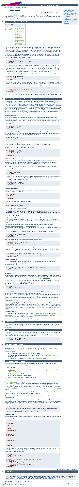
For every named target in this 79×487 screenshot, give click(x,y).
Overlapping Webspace (11, 188)
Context (48, 346)
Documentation (17, 7)
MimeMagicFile (22, 73)
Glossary (71, 2)
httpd (6, 55)
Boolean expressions (11, 259)
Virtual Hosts (67, 16)
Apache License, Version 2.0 (17, 484)
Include (14, 388)
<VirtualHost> (19, 44)
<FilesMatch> (18, 31)
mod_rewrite (22, 250)
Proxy (65, 18)
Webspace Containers (11, 158)
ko (58, 12)
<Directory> (18, 26)
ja (56, 12)
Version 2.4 (24, 7)
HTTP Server (10, 7)
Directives (64, 2)
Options (12, 300)
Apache (4, 7)
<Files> (17, 29)
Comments (66, 23)
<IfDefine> (18, 34)
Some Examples (9, 414)
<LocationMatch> (19, 40)
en (52, 12)
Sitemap (76, 2)
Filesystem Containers (11, 115)
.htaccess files (53, 120)
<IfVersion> (18, 37)
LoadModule (11, 68)
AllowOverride (14, 353)
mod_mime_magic (46, 73)
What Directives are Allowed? (70, 19)
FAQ (68, 2)
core (6, 26)
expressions (7, 250)
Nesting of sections (10, 311)
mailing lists (51, 478)
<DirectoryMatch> (20, 28)
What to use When (10, 273)
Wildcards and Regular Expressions (15, 216)
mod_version (8, 28)
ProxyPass (19, 208)
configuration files (14, 15)
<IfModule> (18, 35)
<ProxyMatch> (18, 43)
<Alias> (7, 201)
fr (54, 12)
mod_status (48, 178)
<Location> (18, 38)
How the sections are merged (70, 21)
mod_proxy (8, 29)
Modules (59, 2)
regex (35, 117)
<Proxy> (17, 41)
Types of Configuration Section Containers (69, 11)
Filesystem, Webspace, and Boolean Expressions (70, 14)
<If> (16, 32)
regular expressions (53, 226)
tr (61, 12)
